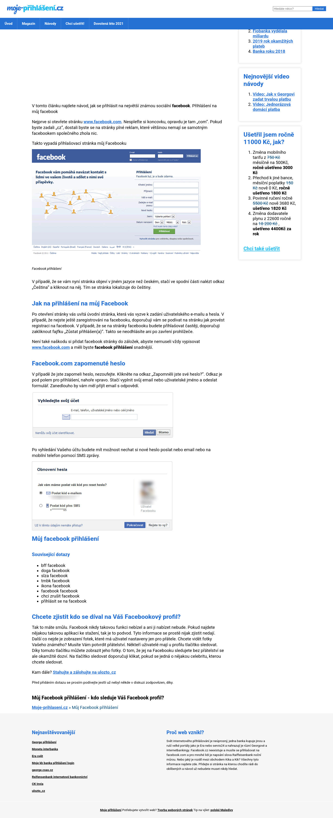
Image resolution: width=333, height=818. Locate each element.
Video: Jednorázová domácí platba (272, 107)
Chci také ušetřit (262, 249)
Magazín (28, 24)
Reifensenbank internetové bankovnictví (59, 777)
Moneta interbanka (45, 749)
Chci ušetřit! (75, 24)
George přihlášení (44, 742)
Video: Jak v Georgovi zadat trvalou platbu (274, 97)
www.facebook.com (102, 121)
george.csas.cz (42, 770)
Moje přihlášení (110, 810)
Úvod (8, 24)
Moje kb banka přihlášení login (53, 763)
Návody (50, 24)
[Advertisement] (128, 66)
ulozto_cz (38, 791)
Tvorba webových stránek (175, 810)
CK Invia (37, 784)
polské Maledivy (221, 810)
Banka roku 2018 (269, 51)
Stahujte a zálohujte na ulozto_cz (84, 672)
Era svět (37, 756)
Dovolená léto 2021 (108, 24)
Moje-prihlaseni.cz (50, 707)
